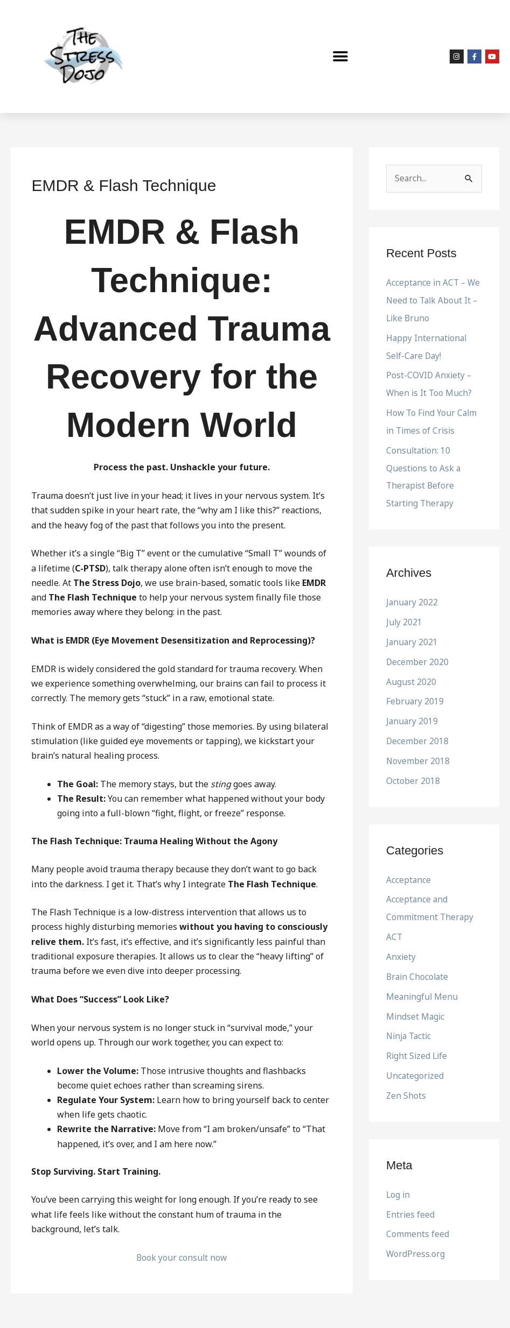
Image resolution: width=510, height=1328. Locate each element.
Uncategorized (415, 1061)
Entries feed (410, 1198)
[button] (341, 57)
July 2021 (404, 616)
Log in (398, 1179)
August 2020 (411, 674)
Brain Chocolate (418, 964)
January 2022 (412, 597)
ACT (394, 925)
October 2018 (413, 771)
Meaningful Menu (422, 984)
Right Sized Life (417, 1042)
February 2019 (415, 694)
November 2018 (418, 752)
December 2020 (417, 655)
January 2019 (412, 713)
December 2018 (417, 732)
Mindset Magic (416, 1003)
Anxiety (401, 945)
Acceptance (408, 869)
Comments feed (417, 1218)
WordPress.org (415, 1237)
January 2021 (412, 635)
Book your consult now (182, 1257)
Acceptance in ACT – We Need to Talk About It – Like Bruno (432, 300)
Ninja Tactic (410, 1022)
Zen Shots (406, 1080)
